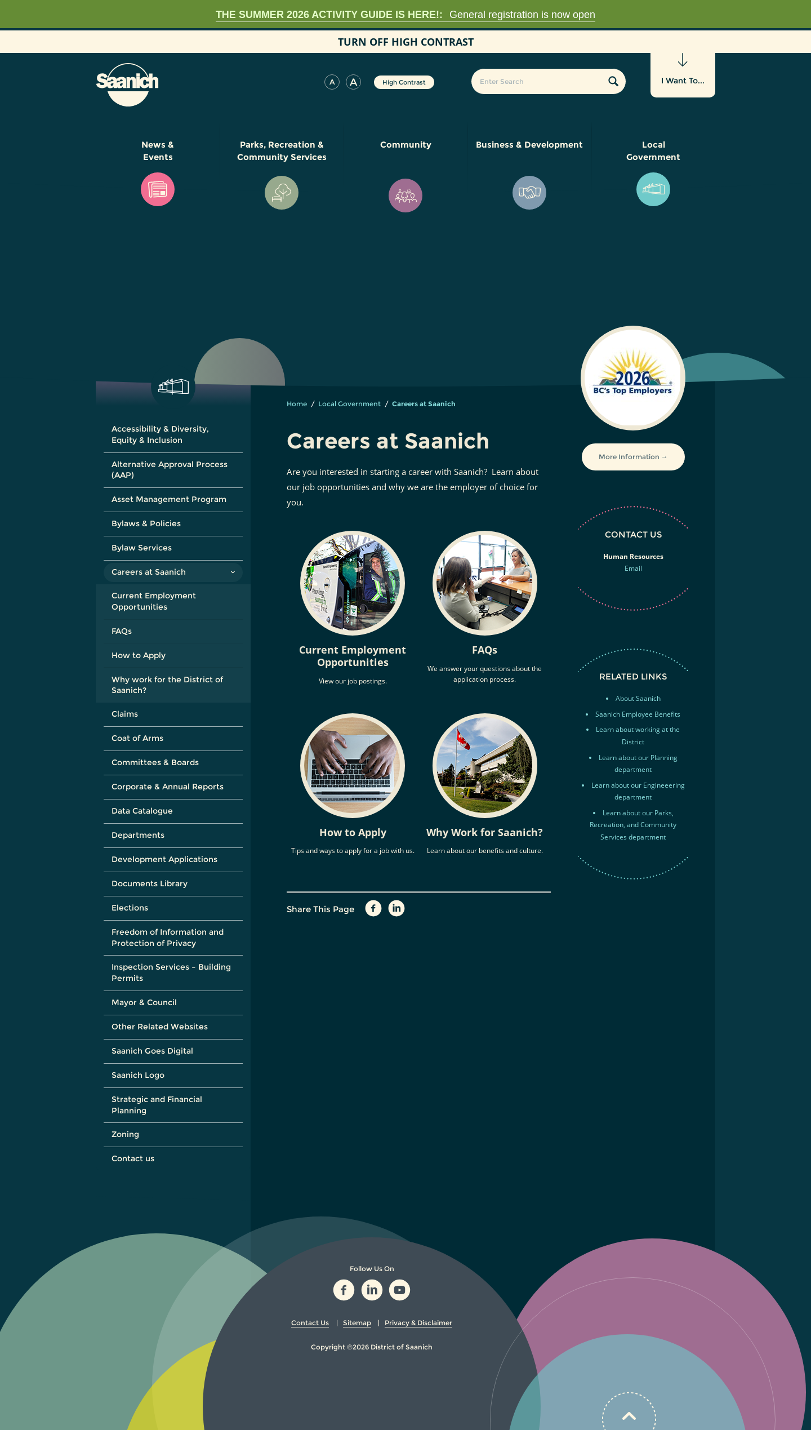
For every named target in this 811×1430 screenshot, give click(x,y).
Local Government (349, 403)
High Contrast (404, 82)
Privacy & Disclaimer (418, 1322)
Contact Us (310, 1322)
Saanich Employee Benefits (637, 714)
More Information (629, 456)
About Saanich (638, 698)
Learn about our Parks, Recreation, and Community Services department (633, 825)
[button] (332, 82)
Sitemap (357, 1322)
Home (297, 403)
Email (633, 568)
